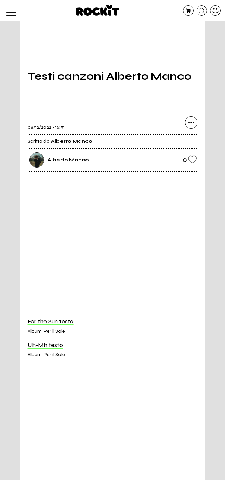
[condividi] (191, 122)
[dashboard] (215, 10)
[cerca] (202, 10)
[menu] (9, 10)
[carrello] (188, 10)
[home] (97, 10)
